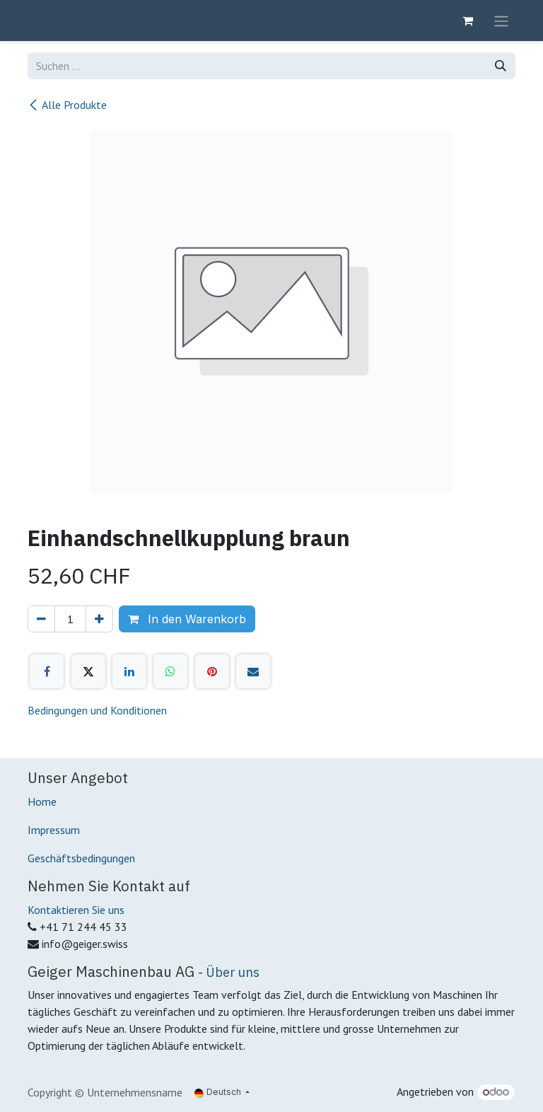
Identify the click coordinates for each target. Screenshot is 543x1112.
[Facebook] (47, 671)
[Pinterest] (212, 671)
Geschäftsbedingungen (81, 858)
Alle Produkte (67, 105)
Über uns (232, 971)
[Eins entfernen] (41, 619)
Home (42, 801)
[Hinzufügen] (99, 619)
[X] (88, 671)
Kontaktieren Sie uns (76, 910)
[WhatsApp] (170, 671)
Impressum (54, 830)
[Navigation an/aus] (501, 20)
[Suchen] (500, 65)
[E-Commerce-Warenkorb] (467, 20)
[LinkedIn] (129, 671)
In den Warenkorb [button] (187, 619)
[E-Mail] (253, 671)
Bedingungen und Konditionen (97, 710)
